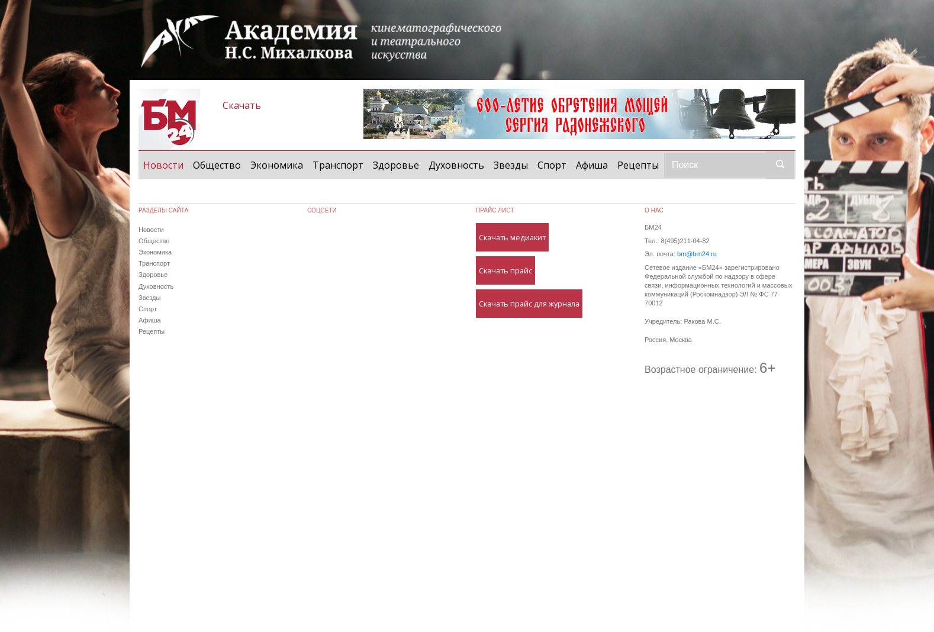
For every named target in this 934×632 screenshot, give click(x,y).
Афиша (592, 165)
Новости (165, 164)
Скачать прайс (505, 270)
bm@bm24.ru (697, 253)
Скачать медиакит (512, 237)
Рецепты (638, 165)
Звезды (511, 165)
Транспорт (338, 165)
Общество (217, 165)
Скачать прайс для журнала (529, 303)
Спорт (551, 165)
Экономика (276, 165)
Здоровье (396, 165)
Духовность (456, 165)
